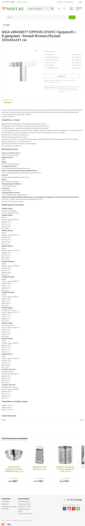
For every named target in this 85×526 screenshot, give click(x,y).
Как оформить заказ (25, 513)
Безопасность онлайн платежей (9, 507)
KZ (79, 2)
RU (81, 2)
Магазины (5, 504)
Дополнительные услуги (24, 510)
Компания (6, 499)
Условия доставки (24, 504)
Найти (72, 17)
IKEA (8, 25)
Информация (23, 499)
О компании (6, 501)
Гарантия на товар (24, 506)
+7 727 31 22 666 (9, 2)
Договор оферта (24, 501)
